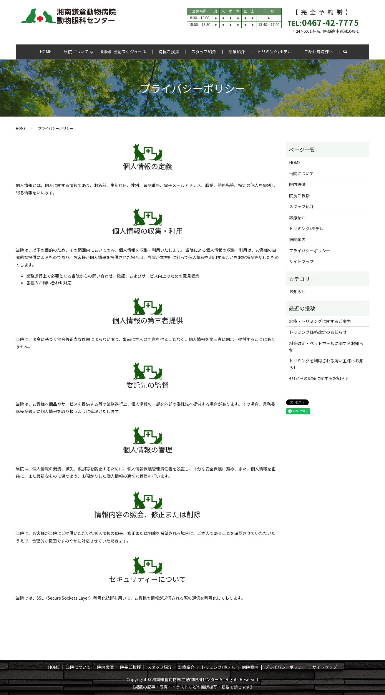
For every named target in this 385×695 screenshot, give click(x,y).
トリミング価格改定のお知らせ (318, 332)
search (345, 52)
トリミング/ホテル (274, 51)
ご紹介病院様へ (318, 51)
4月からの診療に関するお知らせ (319, 378)
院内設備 (297, 185)
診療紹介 (236, 51)
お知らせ (297, 292)
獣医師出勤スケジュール (123, 51)
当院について (76, 51)
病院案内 (297, 240)
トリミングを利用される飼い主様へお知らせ (326, 364)
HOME (46, 51)
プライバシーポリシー (309, 251)
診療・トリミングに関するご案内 (320, 321)
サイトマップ (301, 262)
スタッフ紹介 (203, 51)
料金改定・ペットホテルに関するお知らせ (326, 346)
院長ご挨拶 (168, 51)
